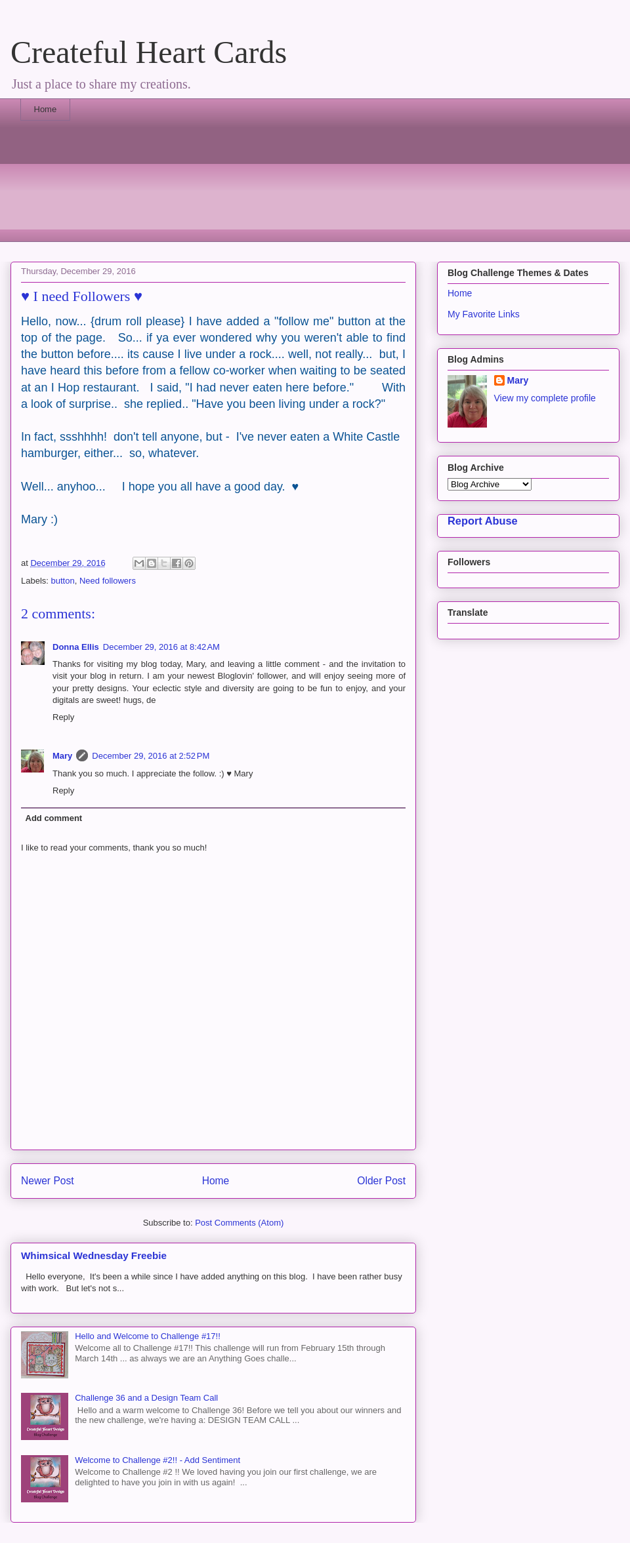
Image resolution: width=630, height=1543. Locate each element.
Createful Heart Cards (148, 52)
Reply (63, 717)
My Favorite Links (484, 314)
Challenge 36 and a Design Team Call (146, 1398)
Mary (62, 756)
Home (45, 109)
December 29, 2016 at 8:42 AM (161, 647)
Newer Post (47, 1180)
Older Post (381, 1180)
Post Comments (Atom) (239, 1223)
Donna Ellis (75, 647)
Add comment (54, 818)
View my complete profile (545, 398)
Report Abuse (483, 521)
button (63, 581)
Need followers (107, 581)
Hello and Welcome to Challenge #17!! (147, 1336)
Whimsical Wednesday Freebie (94, 1255)
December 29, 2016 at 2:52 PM (150, 756)
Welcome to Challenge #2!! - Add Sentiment (157, 1460)
